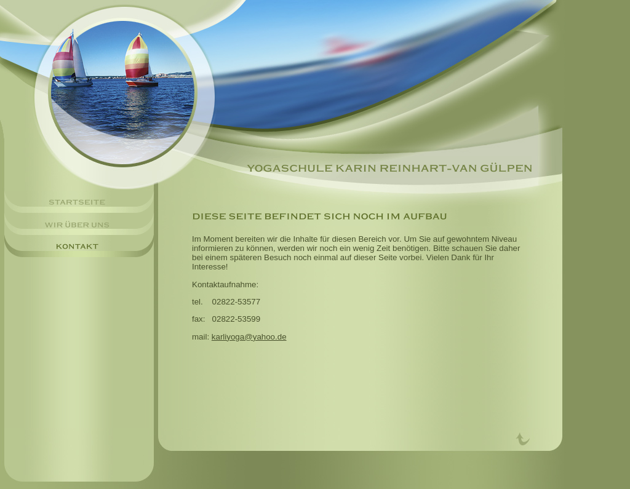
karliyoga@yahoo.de (249, 336)
